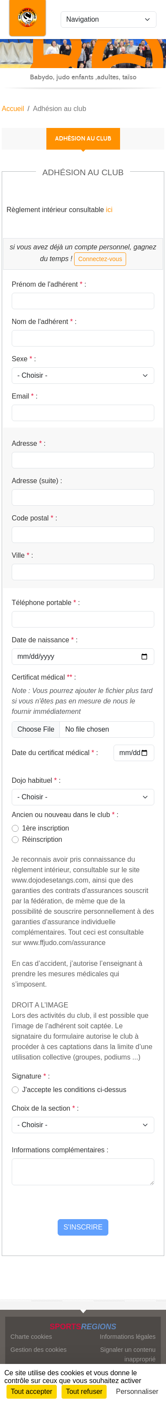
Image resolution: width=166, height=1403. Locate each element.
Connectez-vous (100, 258)
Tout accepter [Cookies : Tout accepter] (31, 1391)
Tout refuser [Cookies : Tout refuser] (84, 1391)
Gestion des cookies (38, 1349)
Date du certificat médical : (55, 752)
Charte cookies (31, 1336)
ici (108, 209)
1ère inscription (45, 828)
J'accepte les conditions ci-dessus (74, 1089)
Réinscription (42, 839)
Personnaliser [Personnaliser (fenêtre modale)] (137, 1391)
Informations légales (128, 1336)
